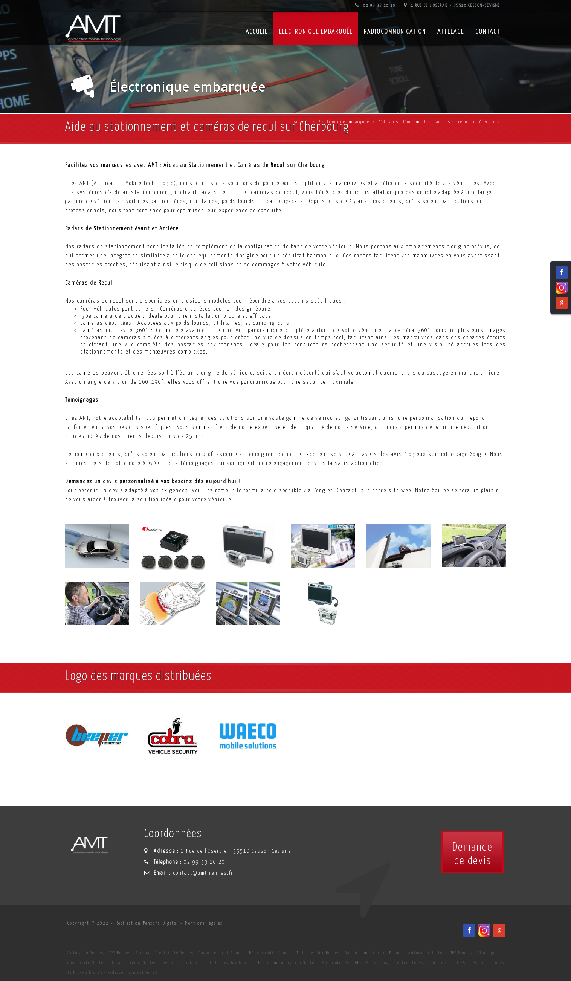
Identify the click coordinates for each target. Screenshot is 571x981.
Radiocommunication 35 (132, 972)
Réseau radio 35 (487, 963)
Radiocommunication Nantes (287, 963)
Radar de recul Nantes (134, 963)
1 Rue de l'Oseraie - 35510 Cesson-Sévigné (452, 5)
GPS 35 (362, 963)
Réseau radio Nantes (183, 963)
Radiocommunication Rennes (374, 953)
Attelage (450, 32)
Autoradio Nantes (426, 953)
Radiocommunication (395, 32)
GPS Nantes (461, 953)
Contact (487, 32)
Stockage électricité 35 (398, 963)
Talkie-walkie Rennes (318, 953)
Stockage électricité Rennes (165, 953)
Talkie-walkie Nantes (231, 963)
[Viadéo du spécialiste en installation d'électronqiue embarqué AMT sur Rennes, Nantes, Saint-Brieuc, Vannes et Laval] (484, 930)
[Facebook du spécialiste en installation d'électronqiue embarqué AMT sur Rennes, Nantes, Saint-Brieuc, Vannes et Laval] (469, 930)
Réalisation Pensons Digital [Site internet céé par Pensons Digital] (147, 923)
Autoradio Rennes (85, 953)
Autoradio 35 (336, 963)
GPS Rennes (120, 953)
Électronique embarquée (316, 32)
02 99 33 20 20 (375, 5)
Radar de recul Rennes (221, 953)
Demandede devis (472, 854)
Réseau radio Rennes (270, 953)
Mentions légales (204, 923)
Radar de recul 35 (447, 963)
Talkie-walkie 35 (84, 972)
